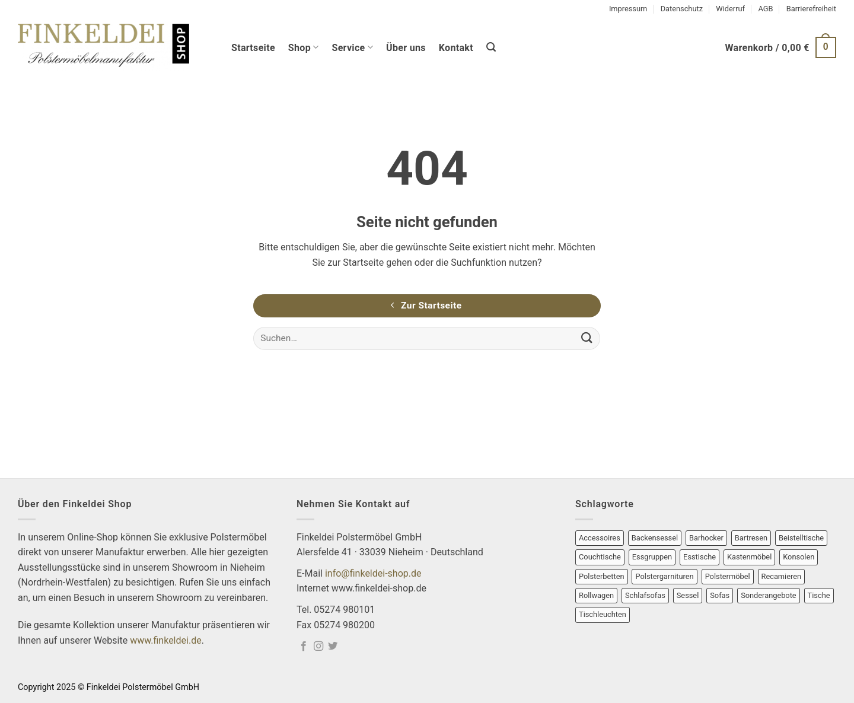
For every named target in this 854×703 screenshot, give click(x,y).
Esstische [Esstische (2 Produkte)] (699, 556)
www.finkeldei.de (165, 640)
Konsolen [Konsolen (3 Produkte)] (798, 556)
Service (352, 47)
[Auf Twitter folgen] (332, 646)
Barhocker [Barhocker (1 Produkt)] (706, 537)
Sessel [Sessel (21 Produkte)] (688, 595)
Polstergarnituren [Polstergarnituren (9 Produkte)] (664, 576)
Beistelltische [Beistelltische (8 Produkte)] (801, 537)
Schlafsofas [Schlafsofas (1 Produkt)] (645, 595)
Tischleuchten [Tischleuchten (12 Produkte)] (602, 614)
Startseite (253, 47)
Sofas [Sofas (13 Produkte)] (719, 595)
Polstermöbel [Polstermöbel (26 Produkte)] (727, 576)
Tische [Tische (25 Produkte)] (819, 595)
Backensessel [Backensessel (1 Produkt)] (655, 537)
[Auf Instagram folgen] (318, 646)
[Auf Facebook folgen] (303, 646)
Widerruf (730, 8)
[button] (491, 47)
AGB (765, 8)
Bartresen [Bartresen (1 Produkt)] (751, 537)
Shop (303, 47)
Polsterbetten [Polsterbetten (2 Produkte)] (601, 576)
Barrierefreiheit (811, 8)
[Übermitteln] (586, 338)
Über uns (406, 47)
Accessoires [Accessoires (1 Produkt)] (599, 537)
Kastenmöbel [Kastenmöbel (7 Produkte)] (749, 556)
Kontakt (456, 47)
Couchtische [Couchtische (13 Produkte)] (600, 556)
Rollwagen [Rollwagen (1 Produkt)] (596, 595)
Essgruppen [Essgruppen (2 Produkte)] (652, 556)
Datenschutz (682, 8)
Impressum (628, 8)
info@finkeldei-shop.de (373, 573)
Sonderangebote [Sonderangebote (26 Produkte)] (768, 595)
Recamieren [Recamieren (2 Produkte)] (781, 576)
